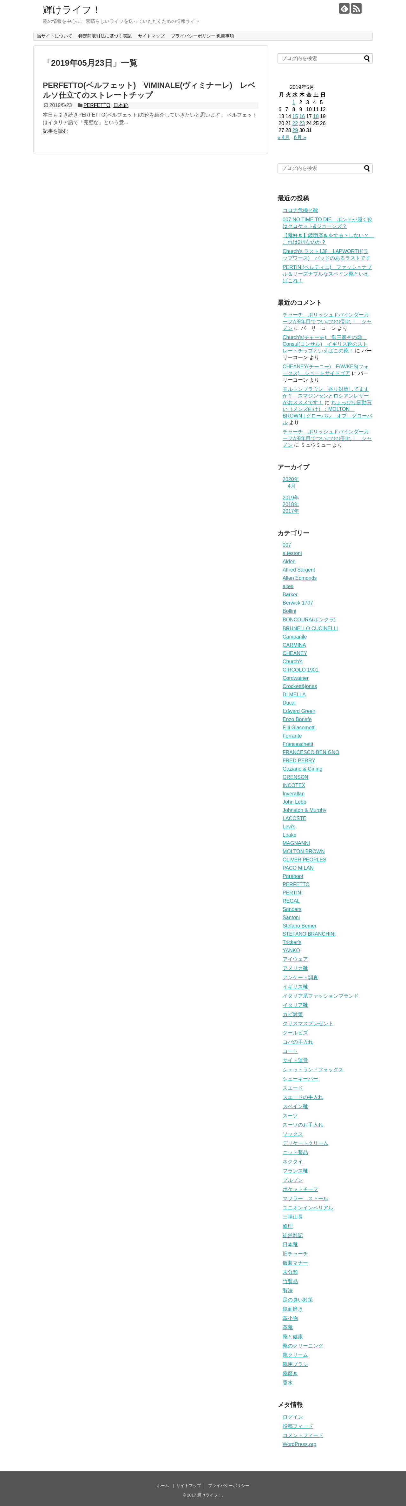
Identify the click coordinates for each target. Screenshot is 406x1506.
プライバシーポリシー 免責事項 (202, 35)
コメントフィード (303, 1435)
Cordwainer (296, 678)
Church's (293, 661)
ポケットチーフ (300, 1189)
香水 (288, 1382)
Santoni (291, 917)
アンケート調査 (300, 977)
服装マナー (295, 1263)
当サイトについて (54, 35)
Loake (290, 835)
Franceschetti (298, 744)
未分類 (290, 1272)
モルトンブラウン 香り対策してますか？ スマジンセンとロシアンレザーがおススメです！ (326, 395)
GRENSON (295, 777)
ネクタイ (293, 1161)
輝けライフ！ (72, 9)
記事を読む (55, 131)
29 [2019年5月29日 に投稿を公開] (295, 130)
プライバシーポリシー (228, 1485)
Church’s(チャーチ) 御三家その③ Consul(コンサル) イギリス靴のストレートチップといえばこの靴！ (325, 344)
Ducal (289, 703)
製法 (288, 1290)
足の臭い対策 (298, 1299)
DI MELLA (294, 694)
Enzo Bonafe (297, 719)
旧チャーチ (295, 1253)
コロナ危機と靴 (300, 210)
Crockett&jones (300, 686)
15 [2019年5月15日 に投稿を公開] (295, 116)
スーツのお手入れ (303, 1125)
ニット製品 (295, 1152)
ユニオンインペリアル (308, 1207)
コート (290, 1051)
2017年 (291, 511)
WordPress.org (299, 1444)
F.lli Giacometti (299, 727)
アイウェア (295, 959)
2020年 (291, 479)
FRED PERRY (299, 760)
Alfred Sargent (299, 569)
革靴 (288, 1327)
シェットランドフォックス (313, 1069)
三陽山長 (293, 1217)
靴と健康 (293, 1336)
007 (287, 545)
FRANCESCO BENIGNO (311, 752)
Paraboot (293, 876)
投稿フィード (298, 1426)
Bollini (289, 611)
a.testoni (292, 553)
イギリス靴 (295, 986)
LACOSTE (294, 818)
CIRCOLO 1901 (300, 670)
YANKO (291, 950)
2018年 (291, 504)
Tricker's (292, 942)
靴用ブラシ (295, 1364)
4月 (292, 486)
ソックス (293, 1134)
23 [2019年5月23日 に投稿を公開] (302, 123)
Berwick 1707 (298, 603)
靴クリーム (295, 1355)
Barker (290, 594)
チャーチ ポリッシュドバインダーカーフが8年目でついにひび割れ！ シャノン (327, 321)
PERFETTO (96, 105)
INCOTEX (294, 785)
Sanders (292, 909)
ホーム (163, 1485)
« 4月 (284, 137)
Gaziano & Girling (302, 769)
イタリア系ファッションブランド (321, 996)
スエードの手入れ (303, 1097)
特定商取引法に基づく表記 (105, 35)
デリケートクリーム (305, 1143)
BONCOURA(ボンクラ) (309, 619)
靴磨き (290, 1373)
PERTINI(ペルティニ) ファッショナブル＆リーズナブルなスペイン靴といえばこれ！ (327, 273)
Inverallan (293, 793)
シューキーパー (300, 1078)
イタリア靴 (295, 1005)
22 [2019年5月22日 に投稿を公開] (295, 123)
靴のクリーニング (303, 1346)
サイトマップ (151, 35)
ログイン (293, 1417)
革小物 (290, 1318)
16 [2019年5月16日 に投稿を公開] (302, 116)
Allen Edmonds (300, 578)
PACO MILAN (298, 868)
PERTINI (293, 892)
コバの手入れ (298, 1042)
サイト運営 (295, 1060)
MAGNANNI (296, 843)
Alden (289, 561)
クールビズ (295, 1032)
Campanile (295, 636)
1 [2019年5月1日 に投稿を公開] (293, 102)
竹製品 (290, 1281)
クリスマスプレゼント (308, 1023)
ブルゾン (293, 1180)
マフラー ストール (305, 1198)
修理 (288, 1226)
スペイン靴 (295, 1106)
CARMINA (294, 645)
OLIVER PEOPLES (304, 859)
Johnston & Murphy (304, 810)
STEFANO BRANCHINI (309, 934)
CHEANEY (295, 653)
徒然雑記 (293, 1235)
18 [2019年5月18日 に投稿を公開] (316, 116)
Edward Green (299, 711)
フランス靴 (295, 1171)
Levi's (289, 826)
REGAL (291, 901)
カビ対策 (293, 1014)
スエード (293, 1088)
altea (288, 586)
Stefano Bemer (300, 925)
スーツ (290, 1115)
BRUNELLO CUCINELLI (310, 628)
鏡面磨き (293, 1309)
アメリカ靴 (295, 968)
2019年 (291, 497)
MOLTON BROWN (304, 851)
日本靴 (120, 105)
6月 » (300, 137)
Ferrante (292, 736)
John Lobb (294, 802)
